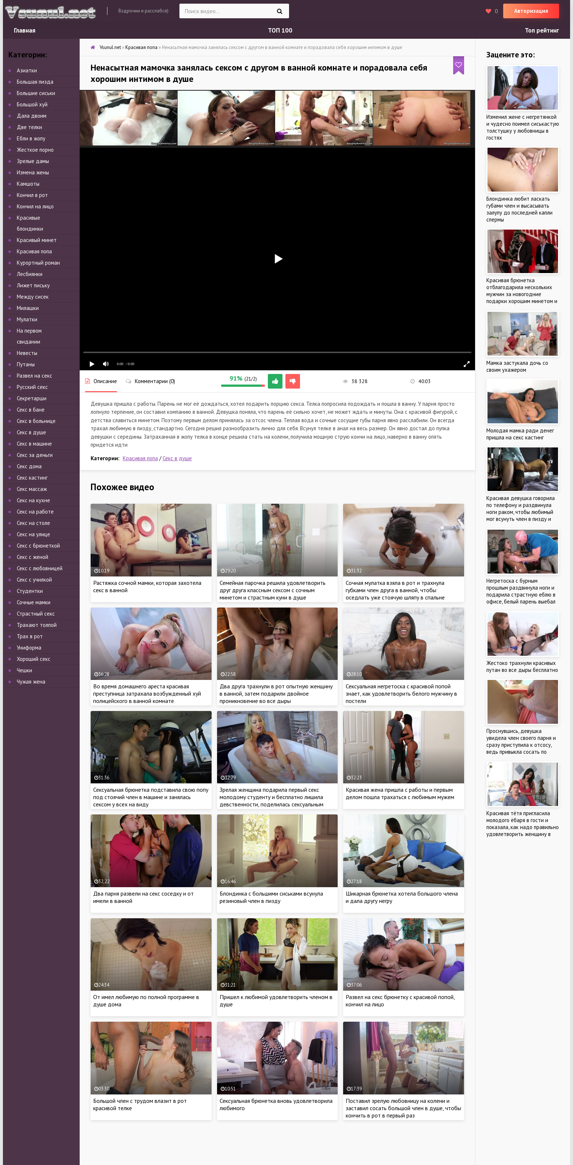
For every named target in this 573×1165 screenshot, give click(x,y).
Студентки (30, 590)
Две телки (29, 127)
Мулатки (27, 319)
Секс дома (29, 466)
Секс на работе (35, 511)
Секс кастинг (32, 477)
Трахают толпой (37, 624)
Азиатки (27, 70)
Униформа (29, 647)
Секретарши (31, 398)
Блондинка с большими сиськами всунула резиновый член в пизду (271, 897)
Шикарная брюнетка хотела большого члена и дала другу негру (402, 897)
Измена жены (33, 172)
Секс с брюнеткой (38, 545)
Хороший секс (33, 658)
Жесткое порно (35, 149)
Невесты (27, 352)
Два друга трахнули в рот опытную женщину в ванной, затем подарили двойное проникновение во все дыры (276, 693)
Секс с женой (32, 556)
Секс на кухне (33, 500)
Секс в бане (31, 409)
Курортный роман (38, 262)
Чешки (24, 670)
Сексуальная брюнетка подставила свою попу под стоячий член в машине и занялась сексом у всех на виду (150, 797)
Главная (24, 30)
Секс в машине (34, 443)
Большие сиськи (36, 93)
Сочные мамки (33, 602)
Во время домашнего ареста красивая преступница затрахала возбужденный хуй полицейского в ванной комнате (147, 693)
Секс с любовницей (39, 568)
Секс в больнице (36, 420)
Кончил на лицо (35, 206)
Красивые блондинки (30, 223)
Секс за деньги (35, 454)
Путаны (26, 364)
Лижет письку (33, 285)
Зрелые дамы (33, 161)
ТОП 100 (280, 30)
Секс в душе (177, 458)
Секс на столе (33, 522)
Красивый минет (37, 240)
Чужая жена (31, 681)
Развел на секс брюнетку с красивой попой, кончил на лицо (400, 1000)
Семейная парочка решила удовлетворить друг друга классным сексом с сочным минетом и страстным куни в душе (273, 590)
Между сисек (33, 296)
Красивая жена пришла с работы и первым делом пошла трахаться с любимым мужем (400, 793)
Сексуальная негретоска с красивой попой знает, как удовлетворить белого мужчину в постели (401, 693)
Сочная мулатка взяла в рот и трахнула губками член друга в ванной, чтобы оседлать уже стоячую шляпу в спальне (395, 590)
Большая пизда (35, 81)
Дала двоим (31, 115)
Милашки (28, 308)
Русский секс (32, 386)
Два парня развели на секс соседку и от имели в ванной (143, 897)
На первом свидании (29, 336)
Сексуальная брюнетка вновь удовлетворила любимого (276, 1104)
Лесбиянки (29, 274)
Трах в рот (30, 636)
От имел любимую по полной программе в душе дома (146, 1000)
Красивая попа (140, 458)
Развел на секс (34, 375)
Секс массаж (32, 488)
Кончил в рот (32, 195)
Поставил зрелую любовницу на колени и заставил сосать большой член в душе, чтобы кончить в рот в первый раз (403, 1108)
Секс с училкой (34, 579)
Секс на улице (33, 534)
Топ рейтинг (542, 30)
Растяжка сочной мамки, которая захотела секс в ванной (147, 586)
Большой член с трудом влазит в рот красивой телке (140, 1104)
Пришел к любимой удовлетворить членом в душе (276, 1000)
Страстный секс (36, 613)
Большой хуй (32, 104)
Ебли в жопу (31, 138)
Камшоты (28, 183)
